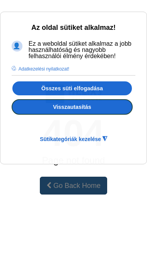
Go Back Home (73, 185)
